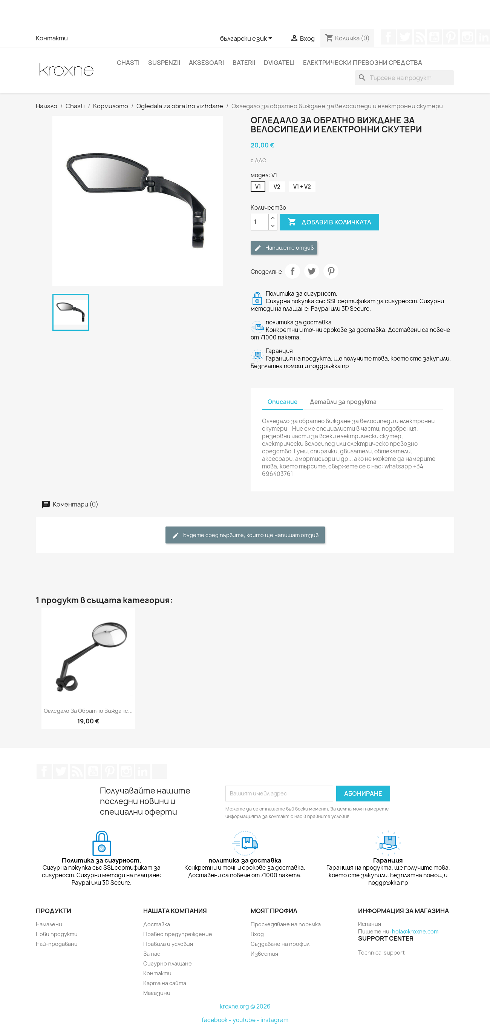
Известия (264, 953)
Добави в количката (329, 222)
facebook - (217, 1020)
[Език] (247, 38)
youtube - (246, 1020)
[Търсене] (404, 77)
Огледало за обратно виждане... (88, 710)
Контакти (52, 38)
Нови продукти (57, 934)
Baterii (244, 62)
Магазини (156, 992)
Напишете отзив (284, 248)
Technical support (381, 952)
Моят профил (274, 911)
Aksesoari (206, 62)
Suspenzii (164, 62)
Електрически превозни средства (362, 62)
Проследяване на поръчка (286, 924)
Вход (257, 934)
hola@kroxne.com (415, 931)
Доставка (156, 924)
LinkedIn (142, 771)
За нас (151, 953)
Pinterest (450, 37)
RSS (419, 37)
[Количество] (260, 222)
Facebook (388, 37)
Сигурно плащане (167, 963)
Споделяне (292, 271)
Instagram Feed (467, 37)
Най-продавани (57, 943)
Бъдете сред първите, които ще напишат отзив (245, 535)
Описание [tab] (282, 402)
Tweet (311, 271)
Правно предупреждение (177, 934)
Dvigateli (279, 62)
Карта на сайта (164, 983)
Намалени (49, 924)
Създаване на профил (280, 943)
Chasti (128, 62)
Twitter (404, 37)
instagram (274, 1020)
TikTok (159, 771)
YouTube (434, 37)
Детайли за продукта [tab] (343, 402)
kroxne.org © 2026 (245, 1006)
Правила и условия (168, 943)
